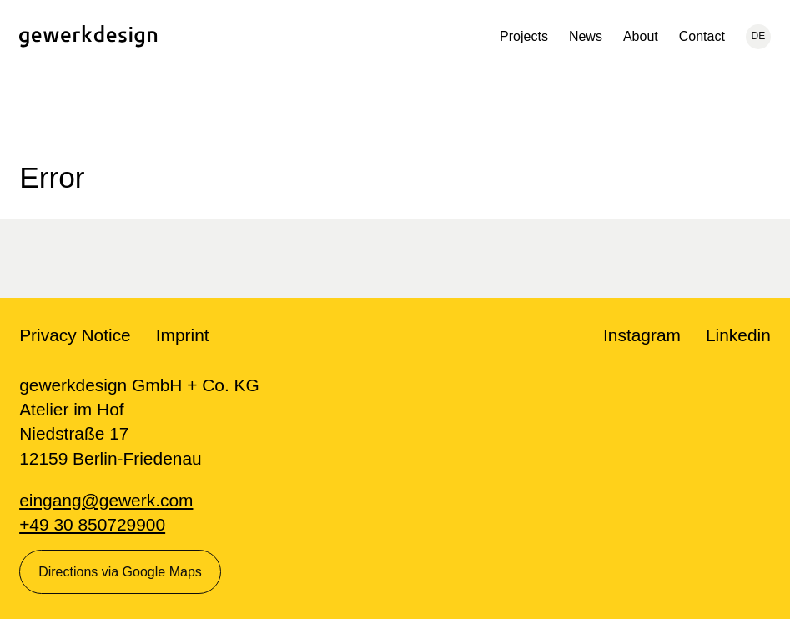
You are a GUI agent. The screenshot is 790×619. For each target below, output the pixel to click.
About (640, 36)
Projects (524, 36)
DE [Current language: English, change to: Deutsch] (759, 36)
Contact (702, 36)
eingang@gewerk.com (106, 500)
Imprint (182, 335)
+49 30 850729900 (92, 524)
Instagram (642, 335)
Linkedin (738, 335)
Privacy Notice (75, 335)
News (585, 36)
